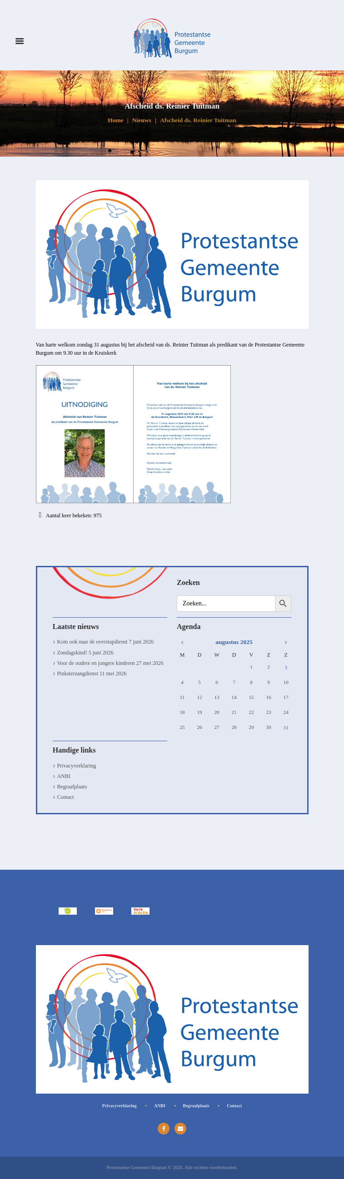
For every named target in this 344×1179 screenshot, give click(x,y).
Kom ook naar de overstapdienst (92, 642)
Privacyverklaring (76, 766)
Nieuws (141, 120)
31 (286, 727)
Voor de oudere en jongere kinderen (96, 663)
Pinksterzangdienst (77, 673)
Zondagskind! (72, 652)
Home (116, 120)
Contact (65, 797)
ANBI (63, 776)
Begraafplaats (72, 786)
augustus (233, 642)
